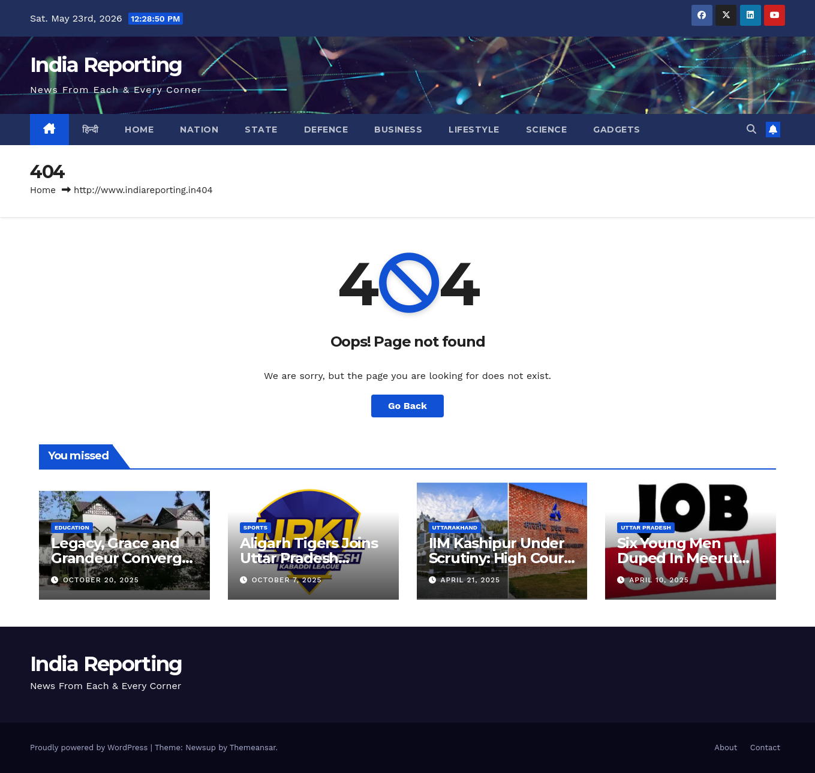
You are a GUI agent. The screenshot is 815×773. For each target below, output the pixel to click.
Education (72, 527)
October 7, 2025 (287, 580)
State (261, 129)
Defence (326, 129)
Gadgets (616, 129)
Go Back (407, 405)
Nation (199, 129)
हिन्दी (90, 129)
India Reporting (106, 64)
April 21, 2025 (470, 580)
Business (398, 129)
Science (546, 129)
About (725, 747)
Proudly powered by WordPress (90, 747)
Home (139, 129)
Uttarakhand (454, 527)
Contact (765, 747)
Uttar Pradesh (646, 527)
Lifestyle (474, 129)
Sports (255, 527)
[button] (751, 129)
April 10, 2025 (659, 580)
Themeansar (253, 747)
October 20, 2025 (101, 580)
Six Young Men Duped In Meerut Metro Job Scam (677, 558)
